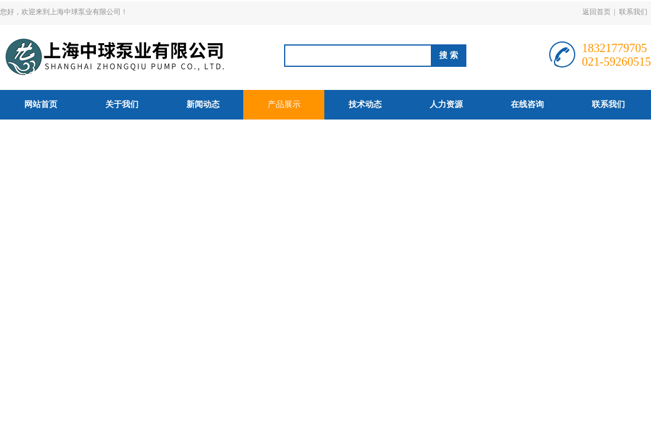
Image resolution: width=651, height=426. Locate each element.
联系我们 (633, 12)
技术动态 (365, 104)
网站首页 (40, 104)
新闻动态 (203, 104)
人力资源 (446, 104)
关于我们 (121, 104)
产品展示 (284, 104)
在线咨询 (527, 104)
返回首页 (596, 12)
